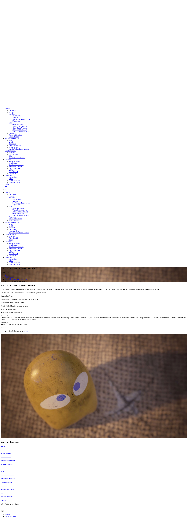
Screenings (12, 152)
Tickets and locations (15, 135)
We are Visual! (13, 172)
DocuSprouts (13, 163)
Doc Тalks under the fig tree (21, 119)
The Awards (12, 133)
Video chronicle (14, 154)
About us (7, 514)
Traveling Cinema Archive (17, 158)
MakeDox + (12, 114)
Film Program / (9, 277)
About (10, 140)
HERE (25, 331)
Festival (7, 109)
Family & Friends (10, 516)
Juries (10, 123)
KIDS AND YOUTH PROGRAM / (16, 279)
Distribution (8, 175)
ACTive (11, 170)
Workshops (16, 117)
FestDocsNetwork (14, 180)
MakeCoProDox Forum (12, 138)
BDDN (11, 179)
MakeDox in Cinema (15, 166)
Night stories (16, 121)
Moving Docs (13, 177)
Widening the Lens (14, 161)
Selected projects (14, 147)
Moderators (12, 144)
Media (7, 184)
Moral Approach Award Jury (21, 131)
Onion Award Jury (18, 124)
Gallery (11, 156)
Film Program (13, 110)
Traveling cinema (10, 151)
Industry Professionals (16, 145)
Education (8, 159)
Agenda (11, 142)
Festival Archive (14, 137)
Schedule (11, 112)
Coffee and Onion (14, 182)
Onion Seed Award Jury (19, 130)
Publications (12, 173)
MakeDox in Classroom (16, 165)
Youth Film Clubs (14, 168)
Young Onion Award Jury (20, 126)
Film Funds (12, 229)
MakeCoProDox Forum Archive (19, 149)
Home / (7, 276)
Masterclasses (16, 116)
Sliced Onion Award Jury (20, 128)
